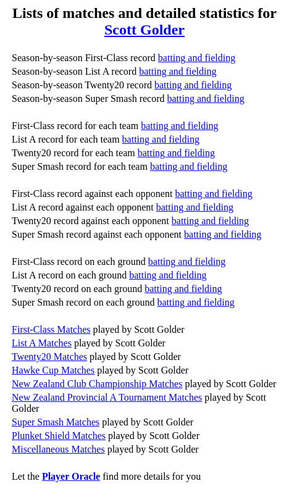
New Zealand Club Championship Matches (97, 383)
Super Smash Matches (55, 422)
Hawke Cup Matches (53, 370)
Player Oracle (71, 476)
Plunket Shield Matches (59, 435)
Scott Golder (144, 30)
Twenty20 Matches (49, 356)
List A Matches (42, 343)
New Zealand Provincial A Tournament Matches (107, 397)
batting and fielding (196, 57)
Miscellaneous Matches (58, 449)
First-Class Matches (51, 329)
